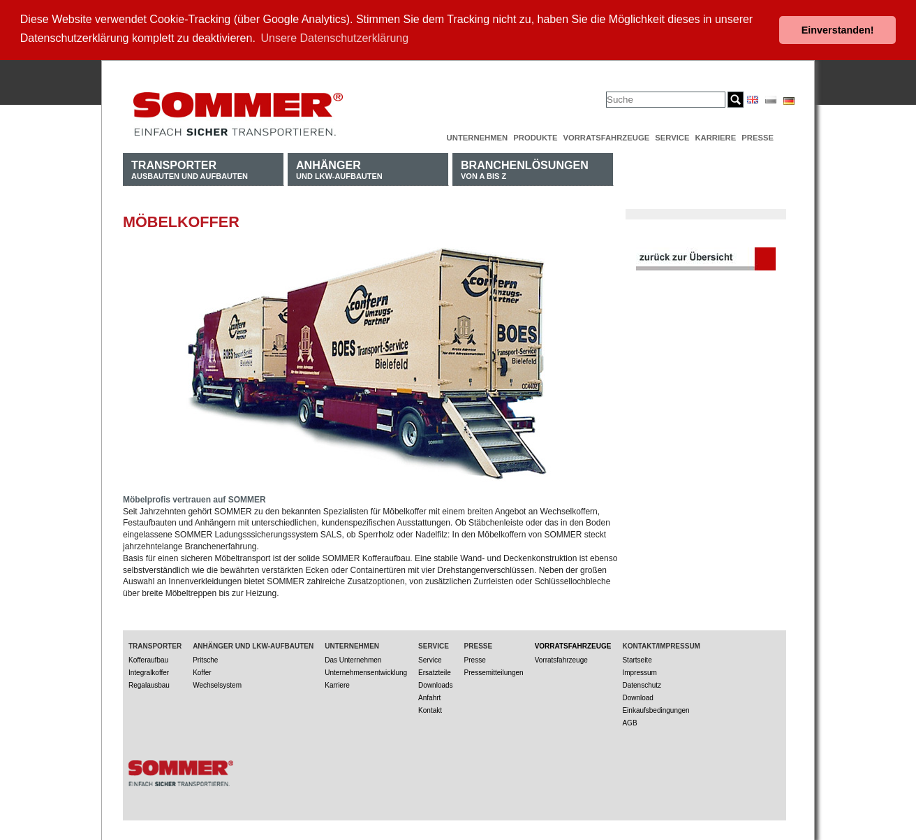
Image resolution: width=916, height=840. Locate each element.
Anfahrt (429, 696)
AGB (629, 721)
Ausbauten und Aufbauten (189, 168)
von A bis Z (525, 168)
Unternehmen (477, 136)
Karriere (715, 136)
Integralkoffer (148, 671)
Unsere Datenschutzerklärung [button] (335, 38)
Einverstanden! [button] (838, 30)
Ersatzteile (434, 671)
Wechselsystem (217, 684)
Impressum (639, 671)
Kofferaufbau (148, 658)
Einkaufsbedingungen (655, 709)
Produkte (535, 136)
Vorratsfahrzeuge (606, 136)
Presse (757, 136)
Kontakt (430, 709)
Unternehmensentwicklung (366, 671)
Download (637, 696)
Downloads (435, 684)
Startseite (636, 658)
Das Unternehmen (353, 658)
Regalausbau (149, 684)
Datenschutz (641, 684)
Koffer (202, 671)
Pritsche (205, 658)
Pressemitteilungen (494, 671)
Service (672, 136)
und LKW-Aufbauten (339, 168)
